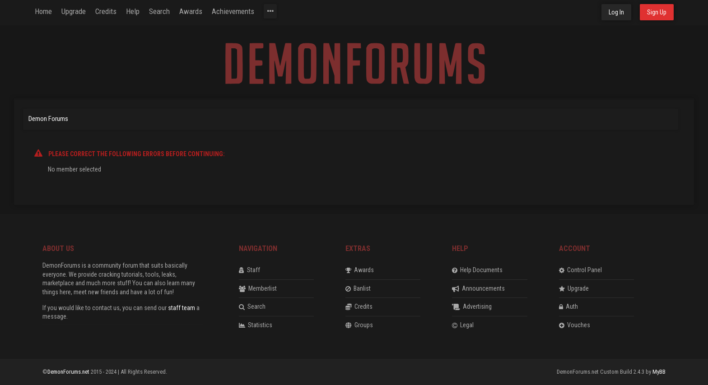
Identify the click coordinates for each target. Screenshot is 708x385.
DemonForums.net (69, 371)
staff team (181, 307)
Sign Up (656, 12)
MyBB (659, 371)
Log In (616, 12)
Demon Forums (48, 119)
